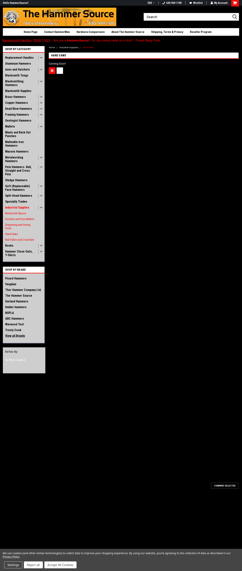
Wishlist (195, 2)
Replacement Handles (19, 57)
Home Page (30, 32)
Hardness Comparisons (91, 32)
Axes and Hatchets (17, 69)
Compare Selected (224, 485)
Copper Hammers (16, 103)
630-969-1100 (171, 2)
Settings (13, 565)
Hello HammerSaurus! (16, 2)
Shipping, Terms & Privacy (167, 32)
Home (52, 47)
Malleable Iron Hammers (14, 143)
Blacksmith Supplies (18, 91)
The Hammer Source (18, 295)
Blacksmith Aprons (15, 213)
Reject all (33, 565)
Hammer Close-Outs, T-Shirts (19, 253)
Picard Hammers (16, 278)
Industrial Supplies (17, 207)
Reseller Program (201, 32)
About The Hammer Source (127, 32)
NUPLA (9, 313)
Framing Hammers (17, 114)
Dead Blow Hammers (18, 108)
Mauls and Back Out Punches (18, 134)
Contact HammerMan (57, 32)
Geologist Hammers (18, 120)
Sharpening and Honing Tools (17, 226)
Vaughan (10, 284)
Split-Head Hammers (18, 195)
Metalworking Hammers (14, 159)
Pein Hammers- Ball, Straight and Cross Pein (18, 170)
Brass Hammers (15, 97)
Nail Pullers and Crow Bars (19, 239)
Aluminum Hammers (18, 63)
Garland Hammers (16, 301)
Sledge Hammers (16, 180)
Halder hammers (16, 307)
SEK (150, 2)
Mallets (10, 126)
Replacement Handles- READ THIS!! (26, 40)
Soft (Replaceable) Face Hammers (17, 188)
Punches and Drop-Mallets (19, 219)
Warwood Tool (14, 324)
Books (9, 245)
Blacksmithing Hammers (14, 83)
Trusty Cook (13, 330)
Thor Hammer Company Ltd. (23, 290)
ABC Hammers (14, 318)
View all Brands (15, 336)
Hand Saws (11, 234)
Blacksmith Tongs (16, 75)
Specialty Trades (16, 201)
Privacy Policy (11, 556)
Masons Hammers (17, 151)
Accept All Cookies (60, 565)
